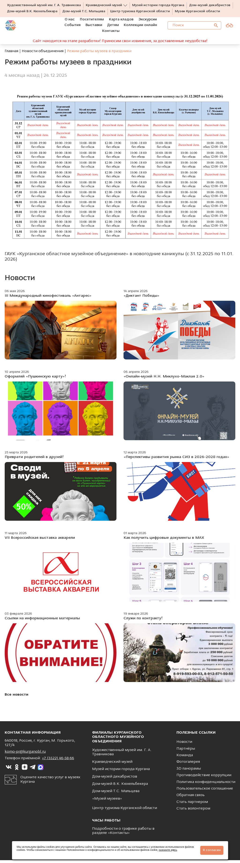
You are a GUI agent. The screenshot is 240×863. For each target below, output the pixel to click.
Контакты (119, 836)
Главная (11, 54)
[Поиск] (216, 28)
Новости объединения (43, 54)
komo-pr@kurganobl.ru (25, 754)
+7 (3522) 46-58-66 (58, 761)
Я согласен (212, 850)
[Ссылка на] (9, 770)
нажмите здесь (168, 850)
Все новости (16, 697)
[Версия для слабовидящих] (229, 28)
